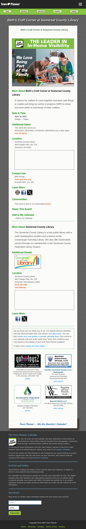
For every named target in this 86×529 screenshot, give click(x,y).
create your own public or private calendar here (38, 336)
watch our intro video (35, 346)
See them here (55, 334)
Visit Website (20, 287)
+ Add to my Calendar (23, 218)
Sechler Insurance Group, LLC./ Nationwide (58, 371)
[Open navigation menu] (80, 4)
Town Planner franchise (38, 458)
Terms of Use (51, 527)
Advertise (32, 527)
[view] (48, 204)
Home (23, 527)
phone (27, 379)
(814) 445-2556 (21, 285)
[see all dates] (21, 133)
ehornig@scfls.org (23, 179)
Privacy (62, 527)
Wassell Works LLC (58, 401)
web (55, 381)
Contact (41, 527)
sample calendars (63, 449)
